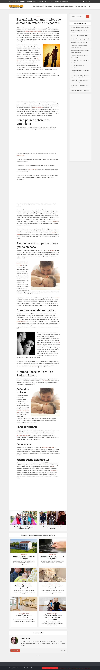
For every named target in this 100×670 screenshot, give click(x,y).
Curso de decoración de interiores (42, 6)
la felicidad (51, 250)
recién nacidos (47, 381)
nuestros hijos (20, 155)
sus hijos (57, 298)
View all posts (15, 650)
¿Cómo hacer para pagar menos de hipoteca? (52, 557)
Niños (38, 17)
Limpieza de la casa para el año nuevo (80, 90)
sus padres (56, 221)
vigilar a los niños (21, 321)
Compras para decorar (20, 1)
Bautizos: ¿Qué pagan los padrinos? (24, 587)
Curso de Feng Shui (81, 6)
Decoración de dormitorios (53, 1)
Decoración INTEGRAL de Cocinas (63, 6)
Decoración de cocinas (41, 1)
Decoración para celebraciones (24, 584)
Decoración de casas (30, 1)
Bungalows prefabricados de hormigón (24, 557)
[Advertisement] (38, 90)
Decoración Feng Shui (64, 1)
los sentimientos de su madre (33, 31)
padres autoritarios (37, 107)
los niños (32, 365)
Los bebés (51, 466)
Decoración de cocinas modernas (24, 616)
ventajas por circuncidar (47, 447)
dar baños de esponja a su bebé (23, 410)
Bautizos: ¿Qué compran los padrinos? (52, 587)
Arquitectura (11, 1)
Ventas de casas (52, 554)
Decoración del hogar (52, 613)
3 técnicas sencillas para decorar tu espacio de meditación (52, 617)
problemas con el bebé (23, 435)
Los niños (53, 470)
